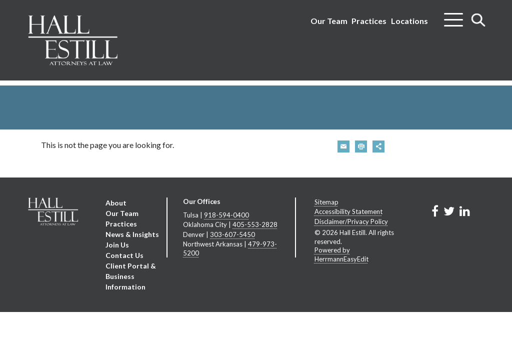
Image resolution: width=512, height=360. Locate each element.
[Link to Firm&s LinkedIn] (465, 211)
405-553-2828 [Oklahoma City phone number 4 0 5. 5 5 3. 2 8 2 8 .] (255, 224)
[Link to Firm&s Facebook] (435, 211)
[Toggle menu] (453, 16)
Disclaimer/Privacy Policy (351, 222)
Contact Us (125, 255)
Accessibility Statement (348, 212)
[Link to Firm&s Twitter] (449, 211)
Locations (409, 21)
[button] (344, 146)
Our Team (329, 21)
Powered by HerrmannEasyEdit (341, 254)
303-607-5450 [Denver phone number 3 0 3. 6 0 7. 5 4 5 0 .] (232, 234)
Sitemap (326, 202)
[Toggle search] (478, 19)
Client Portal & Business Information (131, 276)
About (116, 202)
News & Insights (132, 234)
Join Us (117, 244)
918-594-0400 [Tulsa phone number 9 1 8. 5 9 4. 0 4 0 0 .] (226, 215)
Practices (369, 21)
